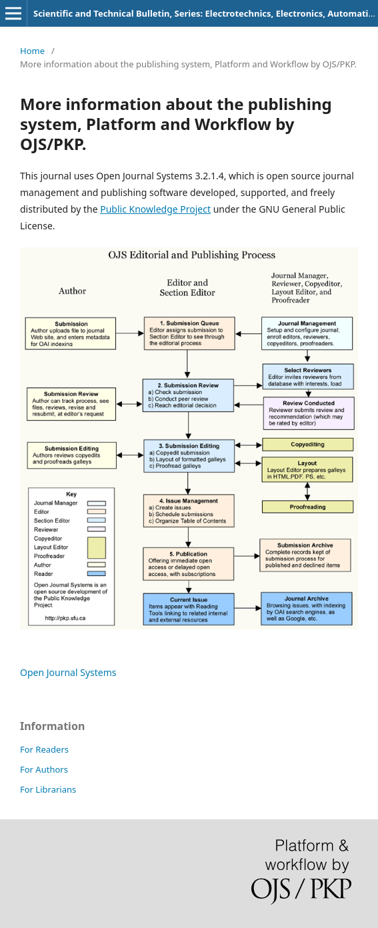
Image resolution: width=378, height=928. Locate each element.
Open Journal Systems (68, 672)
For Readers (44, 749)
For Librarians (48, 789)
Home (32, 51)
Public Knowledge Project (155, 209)
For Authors (44, 769)
